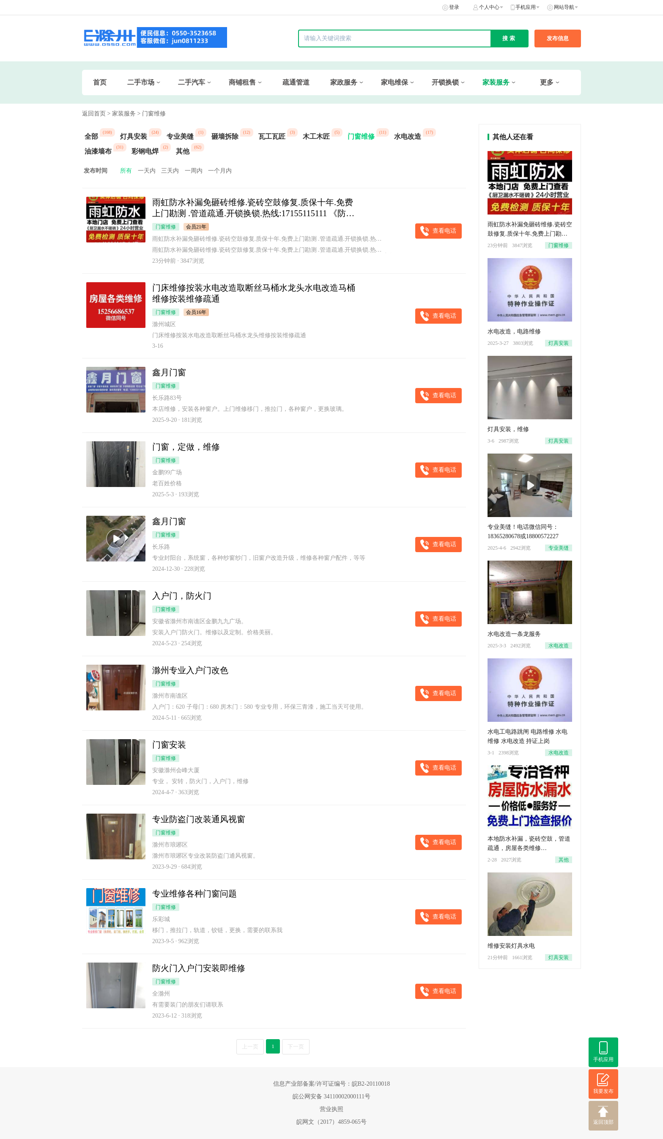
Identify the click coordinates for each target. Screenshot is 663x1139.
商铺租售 (242, 82)
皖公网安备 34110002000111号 (331, 1096)
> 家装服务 (121, 113)
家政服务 (343, 82)
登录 (454, 7)
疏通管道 (296, 82)
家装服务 (496, 82)
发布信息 (558, 38)
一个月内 (220, 171)
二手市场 (140, 82)
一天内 (147, 171)
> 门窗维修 (151, 113)
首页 (100, 82)
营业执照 (331, 1109)
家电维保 (394, 82)
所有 (126, 171)
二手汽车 (191, 82)
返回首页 (94, 113)
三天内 (170, 171)
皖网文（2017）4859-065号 (331, 1122)
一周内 (194, 171)
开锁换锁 (445, 82)
